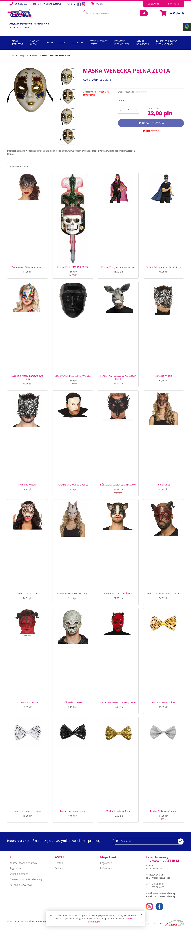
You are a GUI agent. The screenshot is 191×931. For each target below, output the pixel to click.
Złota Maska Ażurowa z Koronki (27, 267)
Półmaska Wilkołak (163, 375)
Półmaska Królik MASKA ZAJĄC (72, 593)
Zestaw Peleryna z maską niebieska (163, 267)
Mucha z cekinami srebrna (27, 811)
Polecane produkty (19, 166)
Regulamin (15, 868)
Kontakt (59, 863)
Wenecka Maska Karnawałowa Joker (27, 377)
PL (98, 3)
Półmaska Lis (163, 484)
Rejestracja (173, 3)
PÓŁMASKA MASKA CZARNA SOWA (118, 484)
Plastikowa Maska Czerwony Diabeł (118, 702)
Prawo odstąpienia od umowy (25, 879)
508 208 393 (21, 3)
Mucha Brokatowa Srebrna (163, 811)
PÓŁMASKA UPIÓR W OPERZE (73, 484)
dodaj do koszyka (153, 123)
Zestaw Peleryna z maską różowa (118, 267)
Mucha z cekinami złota (163, 702)
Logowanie (153, 3)
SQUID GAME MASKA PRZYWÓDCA (73, 375)
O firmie (59, 868)
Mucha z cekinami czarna (72, 811)
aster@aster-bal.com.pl (49, 3)
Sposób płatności (19, 874)
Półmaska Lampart (27, 593)
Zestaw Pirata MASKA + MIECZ (73, 267)
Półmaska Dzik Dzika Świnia (118, 593)
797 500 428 (158, 887)
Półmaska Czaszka (72, 702)
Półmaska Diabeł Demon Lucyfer (163, 593)
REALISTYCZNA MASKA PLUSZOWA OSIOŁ (118, 377)
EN (101, 3)
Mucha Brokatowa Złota (118, 811)
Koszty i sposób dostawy (23, 863)
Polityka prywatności (20, 884)
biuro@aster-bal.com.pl (164, 896)
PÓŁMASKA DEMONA (27, 702)
